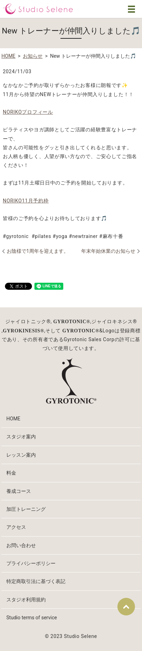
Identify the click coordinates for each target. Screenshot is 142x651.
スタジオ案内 (21, 436)
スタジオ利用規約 (26, 599)
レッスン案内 (21, 455)
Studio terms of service (31, 617)
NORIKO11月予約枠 (26, 201)
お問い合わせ (21, 545)
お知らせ (33, 56)
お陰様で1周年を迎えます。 (38, 251)
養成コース (18, 491)
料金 (11, 473)
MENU (131, 9)
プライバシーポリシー (31, 563)
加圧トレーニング (26, 509)
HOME (8, 56)
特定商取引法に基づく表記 (35, 581)
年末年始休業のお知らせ (108, 251)
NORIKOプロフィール (28, 112)
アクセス (16, 527)
